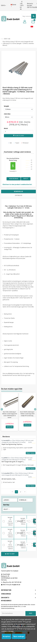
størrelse (7, 114)
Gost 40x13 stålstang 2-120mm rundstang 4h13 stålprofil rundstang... (27, 413)
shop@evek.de (15, 584)
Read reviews (13, 179)
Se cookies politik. (20, 631)
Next (25, 492)
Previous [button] (2, 409)
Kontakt (29, 5)
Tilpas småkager (18, 636)
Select (7, 509)
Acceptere (6, 636)
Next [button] (35, 409)
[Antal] (18, 131)
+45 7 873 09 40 (21, 5)
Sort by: (6, 505)
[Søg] (28, 16)
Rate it (25, 179)
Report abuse (31, 453)
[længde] (18, 109)
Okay (30, 613)
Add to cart (10, 554)
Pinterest (24, 143)
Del (10, 143)
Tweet (16, 143)
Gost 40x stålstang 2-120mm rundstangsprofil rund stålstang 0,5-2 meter (9, 414)
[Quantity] (28, 545)
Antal (6, 128)
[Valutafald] (3, 5)
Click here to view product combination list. (17, 184)
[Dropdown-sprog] (13, 6)
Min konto (30, 3)
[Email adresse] (13, 613)
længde (6, 106)
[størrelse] (18, 117)
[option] (9, 412)
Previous (12, 492)
